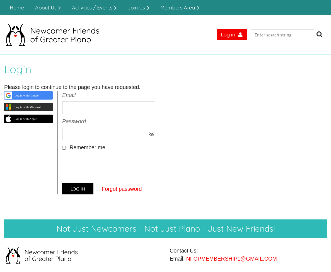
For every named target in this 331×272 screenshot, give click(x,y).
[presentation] (104, 169)
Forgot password (122, 189)
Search (319, 34)
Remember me (87, 147)
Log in (228, 34)
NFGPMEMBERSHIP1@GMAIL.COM (231, 259)
